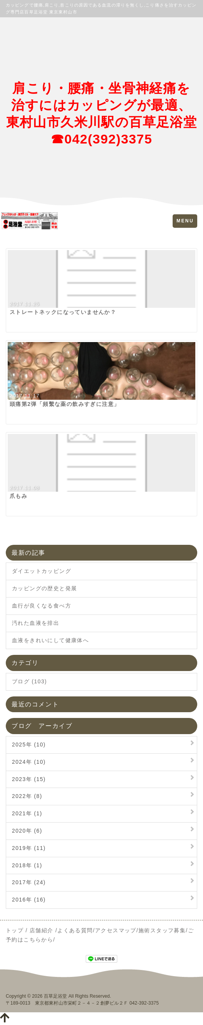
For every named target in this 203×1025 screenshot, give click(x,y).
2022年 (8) (27, 796)
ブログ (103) (29, 681)
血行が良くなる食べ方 (41, 606)
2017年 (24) (29, 882)
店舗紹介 (41, 930)
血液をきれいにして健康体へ (50, 640)
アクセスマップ (115, 930)
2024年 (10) (29, 762)
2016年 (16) (29, 899)
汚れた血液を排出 (35, 623)
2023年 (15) (29, 779)
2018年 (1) (27, 865)
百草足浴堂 (55, 996)
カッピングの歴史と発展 (44, 588)
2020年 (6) (27, 831)
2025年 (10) (29, 744)
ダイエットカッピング (41, 571)
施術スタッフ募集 (162, 930)
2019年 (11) (29, 848)
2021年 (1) (27, 813)
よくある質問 (75, 930)
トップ (14, 930)
